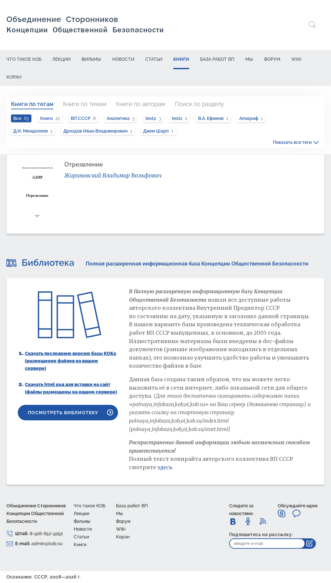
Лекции (61, 59)
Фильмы (91, 59)
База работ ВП (217, 59)
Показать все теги (292, 142)
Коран (13, 77)
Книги (181, 59)
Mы (249, 59)
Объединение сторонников (85, 24)
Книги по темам (84, 104)
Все (21, 118)
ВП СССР (83, 118)
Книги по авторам (140, 104)
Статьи (153, 59)
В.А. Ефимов (213, 118)
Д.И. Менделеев (32, 131)
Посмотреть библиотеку (63, 412)
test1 (179, 118)
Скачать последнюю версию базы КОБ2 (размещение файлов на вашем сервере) (70, 361)
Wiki (296, 59)
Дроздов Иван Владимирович (97, 131)
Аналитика (120, 118)
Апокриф (251, 118)
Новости (123, 59)
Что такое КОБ (23, 59)
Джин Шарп (158, 131)
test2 (153, 118)
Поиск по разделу (199, 104)
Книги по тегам (32, 104)
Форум (272, 59)
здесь (164, 467)
